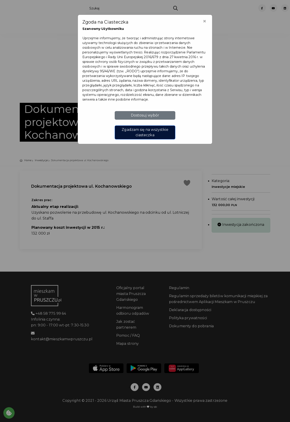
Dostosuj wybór (145, 115)
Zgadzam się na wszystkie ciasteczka (145, 132)
